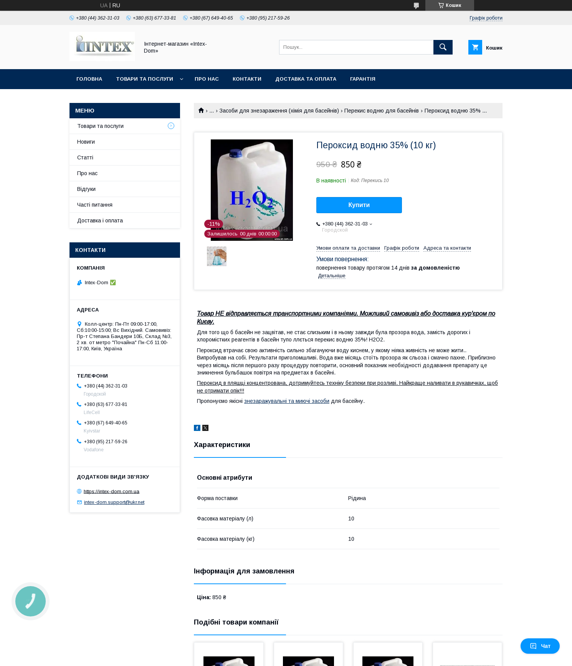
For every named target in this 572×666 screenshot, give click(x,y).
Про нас (207, 79)
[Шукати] (443, 47)
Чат (540, 646)
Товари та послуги (144, 79)
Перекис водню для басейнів (381, 111)
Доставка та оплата (305, 79)
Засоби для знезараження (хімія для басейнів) (279, 111)
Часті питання (94, 205)
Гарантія (362, 79)
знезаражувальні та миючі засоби (286, 401)
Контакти (247, 79)
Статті (85, 157)
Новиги (86, 142)
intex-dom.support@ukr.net (114, 502)
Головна (89, 79)
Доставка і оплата (100, 220)
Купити (359, 205)
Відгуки (86, 189)
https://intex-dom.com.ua (111, 491)
